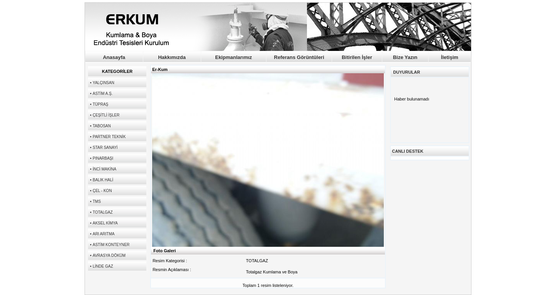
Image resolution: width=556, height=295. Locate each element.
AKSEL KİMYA (105, 223)
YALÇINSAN (103, 83)
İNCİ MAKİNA (104, 169)
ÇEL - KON (102, 191)
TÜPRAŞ (100, 104)
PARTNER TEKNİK (109, 137)
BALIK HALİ (103, 180)
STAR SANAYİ (105, 147)
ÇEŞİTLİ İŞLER (106, 115)
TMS (97, 201)
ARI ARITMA (104, 234)
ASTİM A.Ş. (103, 93)
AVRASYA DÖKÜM (109, 255)
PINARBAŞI (103, 158)
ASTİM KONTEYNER (111, 245)
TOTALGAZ (103, 212)
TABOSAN (102, 126)
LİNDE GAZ (103, 266)
